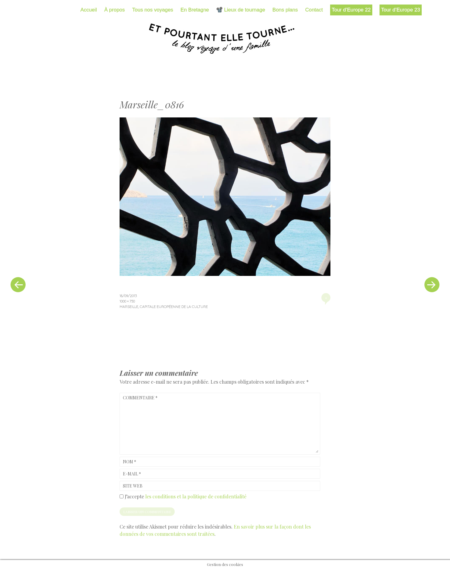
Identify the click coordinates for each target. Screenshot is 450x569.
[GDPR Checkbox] (121, 496)
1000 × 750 (127, 301)
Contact (314, 10)
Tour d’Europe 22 (351, 10)
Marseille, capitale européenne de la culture (164, 306)
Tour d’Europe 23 (400, 10)
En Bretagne (194, 10)
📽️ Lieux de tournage (240, 10)
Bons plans (285, 10)
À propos (114, 10)
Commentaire (140, 398)
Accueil (88, 10)
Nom (129, 462)
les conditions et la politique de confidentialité (195, 496)
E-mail (132, 474)
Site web (132, 486)
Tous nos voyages (152, 10)
